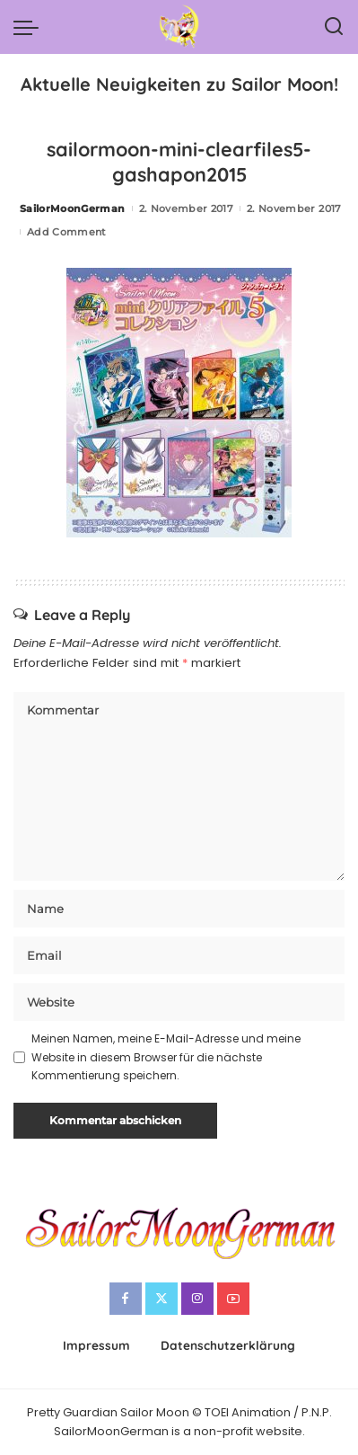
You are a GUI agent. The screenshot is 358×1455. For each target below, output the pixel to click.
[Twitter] (161, 1298)
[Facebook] (125, 1298)
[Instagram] (197, 1298)
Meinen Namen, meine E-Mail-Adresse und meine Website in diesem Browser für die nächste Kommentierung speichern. (166, 1057)
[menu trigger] (30, 27)
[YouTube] (233, 1298)
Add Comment (67, 232)
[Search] (334, 27)
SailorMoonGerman (73, 208)
